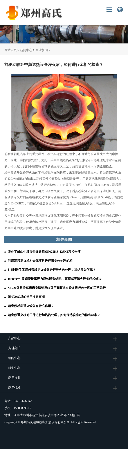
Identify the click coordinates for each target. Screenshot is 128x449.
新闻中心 (26, 50)
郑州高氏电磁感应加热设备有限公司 (45, 422)
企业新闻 (42, 50)
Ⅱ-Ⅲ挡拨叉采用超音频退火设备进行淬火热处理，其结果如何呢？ (52, 269)
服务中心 (14, 368)
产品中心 (14, 338)
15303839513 (22, 408)
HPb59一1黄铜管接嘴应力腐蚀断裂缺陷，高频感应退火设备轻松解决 (54, 279)
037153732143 (23, 401)
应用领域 (14, 387)
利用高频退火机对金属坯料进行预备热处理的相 (40, 260)
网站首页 (10, 50)
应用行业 (14, 378)
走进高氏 (14, 348)
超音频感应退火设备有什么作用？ (31, 306)
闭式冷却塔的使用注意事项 (26, 297)
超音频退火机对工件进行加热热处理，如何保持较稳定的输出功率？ (54, 315)
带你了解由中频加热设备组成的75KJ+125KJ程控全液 (44, 251)
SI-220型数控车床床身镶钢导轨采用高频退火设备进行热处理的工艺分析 (57, 288)
